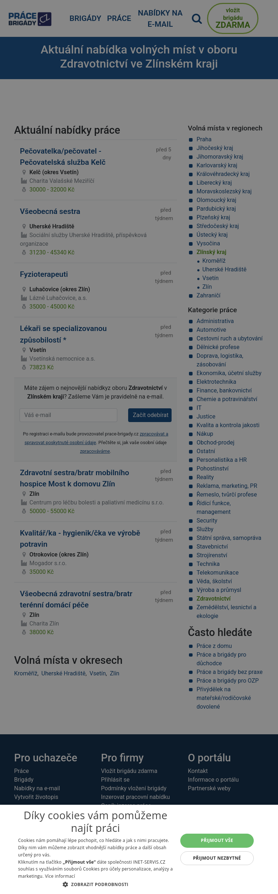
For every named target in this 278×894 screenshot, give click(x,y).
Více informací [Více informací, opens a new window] (60, 876)
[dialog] (139, 849)
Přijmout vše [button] (217, 840)
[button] (95, 884)
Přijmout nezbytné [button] (217, 858)
